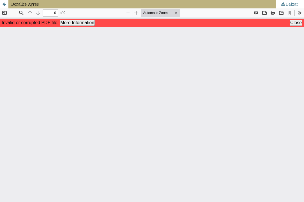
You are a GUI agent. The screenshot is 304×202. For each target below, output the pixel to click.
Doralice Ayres (25, 4)
